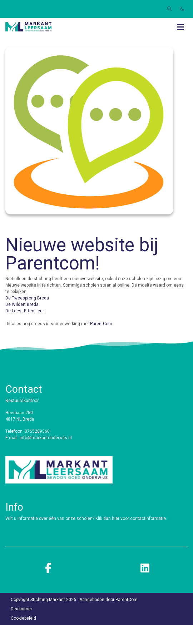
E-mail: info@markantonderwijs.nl (38, 437)
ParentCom (101, 323)
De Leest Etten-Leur (24, 310)
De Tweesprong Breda (27, 298)
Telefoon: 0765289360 (27, 431)
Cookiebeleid (23, 618)
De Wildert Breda (22, 304)
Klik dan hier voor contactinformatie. (131, 518)
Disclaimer (21, 608)
